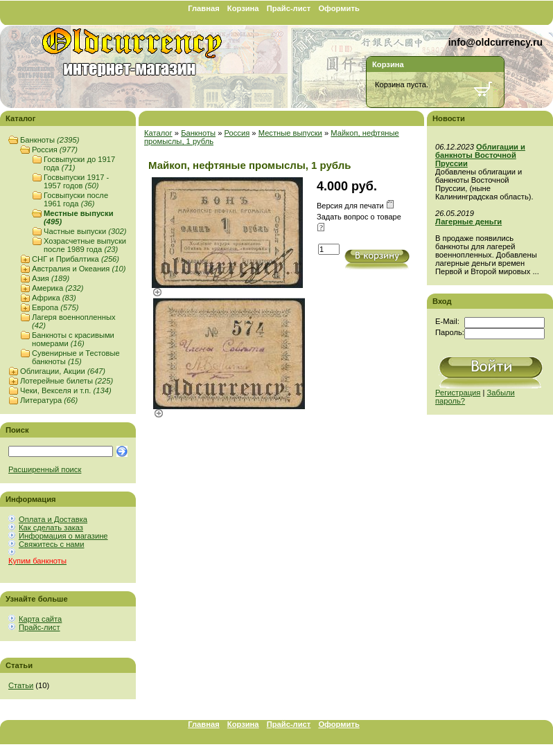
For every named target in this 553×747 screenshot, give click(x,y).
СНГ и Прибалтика (75, 259)
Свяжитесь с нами (51, 544)
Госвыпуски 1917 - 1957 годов (76, 181)
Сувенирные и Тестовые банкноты (76, 357)
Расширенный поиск (44, 469)
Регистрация (457, 392)
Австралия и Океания (78, 268)
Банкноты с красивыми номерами (73, 339)
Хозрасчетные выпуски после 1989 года (85, 245)
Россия (55, 149)
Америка (57, 288)
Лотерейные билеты (66, 381)
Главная (204, 8)
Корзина (243, 8)
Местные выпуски (290, 133)
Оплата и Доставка (53, 519)
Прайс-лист (289, 8)
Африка (54, 298)
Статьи (20, 685)
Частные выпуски (85, 231)
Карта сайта (40, 619)
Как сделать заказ (51, 527)
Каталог (158, 133)
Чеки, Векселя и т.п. (66, 390)
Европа (55, 307)
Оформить (338, 8)
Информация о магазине (63, 536)
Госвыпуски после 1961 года (76, 199)
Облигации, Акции (62, 371)
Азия (50, 278)
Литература (49, 400)
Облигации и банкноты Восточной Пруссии (480, 155)
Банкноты (49, 140)
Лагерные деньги (468, 221)
